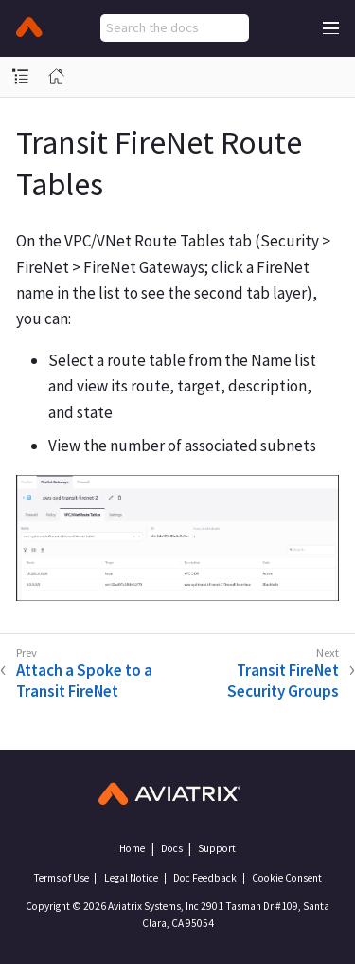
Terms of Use (61, 877)
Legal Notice (131, 877)
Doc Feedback (205, 877)
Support (217, 848)
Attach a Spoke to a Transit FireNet (84, 680)
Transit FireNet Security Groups (283, 680)
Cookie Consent (287, 877)
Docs (172, 848)
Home (132, 848)
